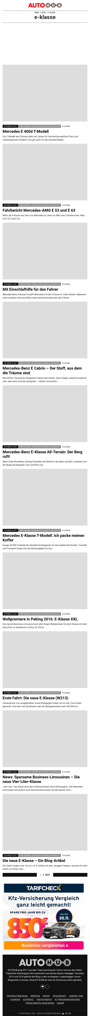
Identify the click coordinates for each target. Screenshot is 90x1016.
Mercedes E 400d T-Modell (26, 131)
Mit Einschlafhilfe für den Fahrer (30, 289)
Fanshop (60, 1003)
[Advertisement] (45, 44)
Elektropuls (28, 999)
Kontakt (46, 996)
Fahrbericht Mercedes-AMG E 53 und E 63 (39, 210)
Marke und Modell (25, 126)
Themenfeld (46, 126)
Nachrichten (55, 126)
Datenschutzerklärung (17, 996)
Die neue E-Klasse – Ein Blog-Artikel (34, 860)
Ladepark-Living (76, 996)
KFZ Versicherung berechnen (67, 999)
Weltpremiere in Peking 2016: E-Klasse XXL (40, 619)
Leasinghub (15, 999)
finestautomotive (44, 999)
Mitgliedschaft (59, 996)
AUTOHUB (67, 126)
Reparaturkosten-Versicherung (40, 1003)
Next (47, 875)
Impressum (35, 996)
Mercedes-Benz (37, 126)
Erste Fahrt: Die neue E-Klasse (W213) (35, 698)
